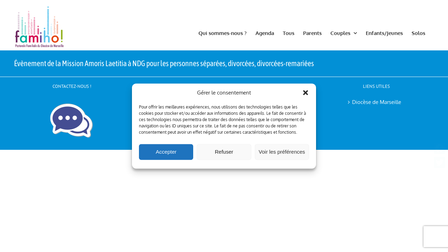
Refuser (224, 152)
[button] (305, 92)
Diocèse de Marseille (376, 102)
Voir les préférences (282, 152)
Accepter (166, 152)
